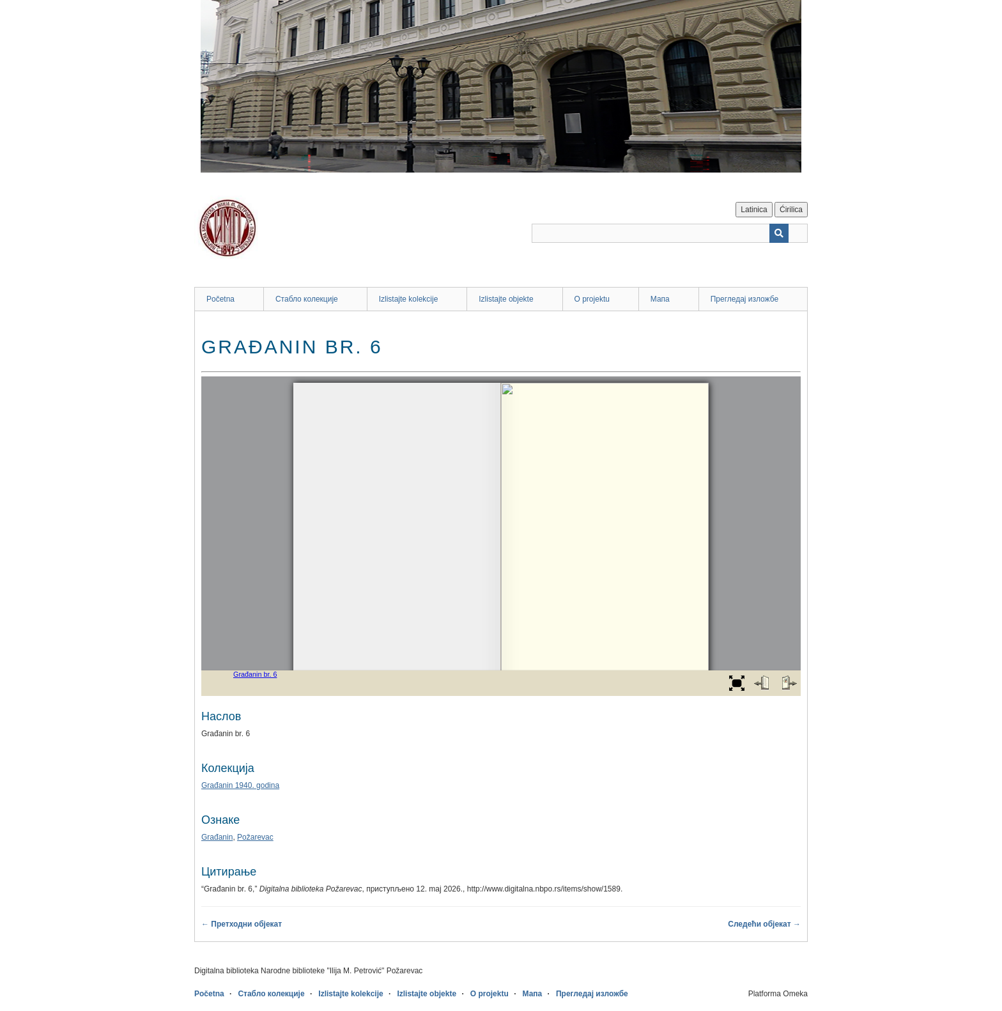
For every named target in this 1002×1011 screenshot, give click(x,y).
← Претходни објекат (241, 924)
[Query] (670, 233)
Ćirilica (791, 209)
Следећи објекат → (764, 924)
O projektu (592, 299)
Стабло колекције (306, 299)
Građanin (217, 837)
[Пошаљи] (779, 233)
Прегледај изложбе (745, 299)
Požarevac (255, 837)
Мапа (660, 299)
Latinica (754, 209)
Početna (220, 299)
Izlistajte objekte (506, 299)
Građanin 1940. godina (240, 785)
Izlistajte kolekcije (408, 299)
